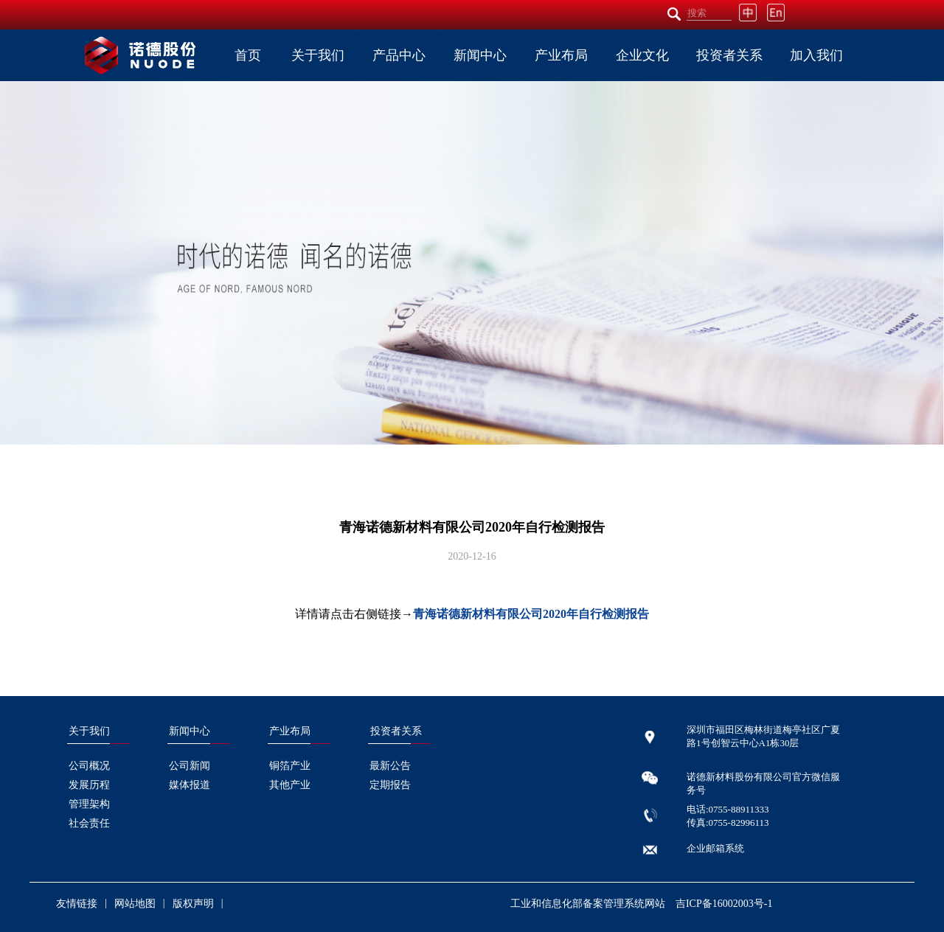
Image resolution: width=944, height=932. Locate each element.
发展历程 (89, 784)
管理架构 (89, 804)
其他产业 (289, 784)
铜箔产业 (289, 765)
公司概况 (89, 765)
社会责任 (89, 823)
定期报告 (390, 784)
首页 (248, 55)
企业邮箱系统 (715, 848)
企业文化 (642, 55)
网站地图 (135, 903)
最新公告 (390, 765)
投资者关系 (729, 55)
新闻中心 (480, 55)
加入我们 (816, 55)
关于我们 (317, 55)
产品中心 (399, 55)
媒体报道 (189, 784)
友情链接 (76, 903)
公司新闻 (189, 765)
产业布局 (561, 55)
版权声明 (193, 903)
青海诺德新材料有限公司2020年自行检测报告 (531, 614)
